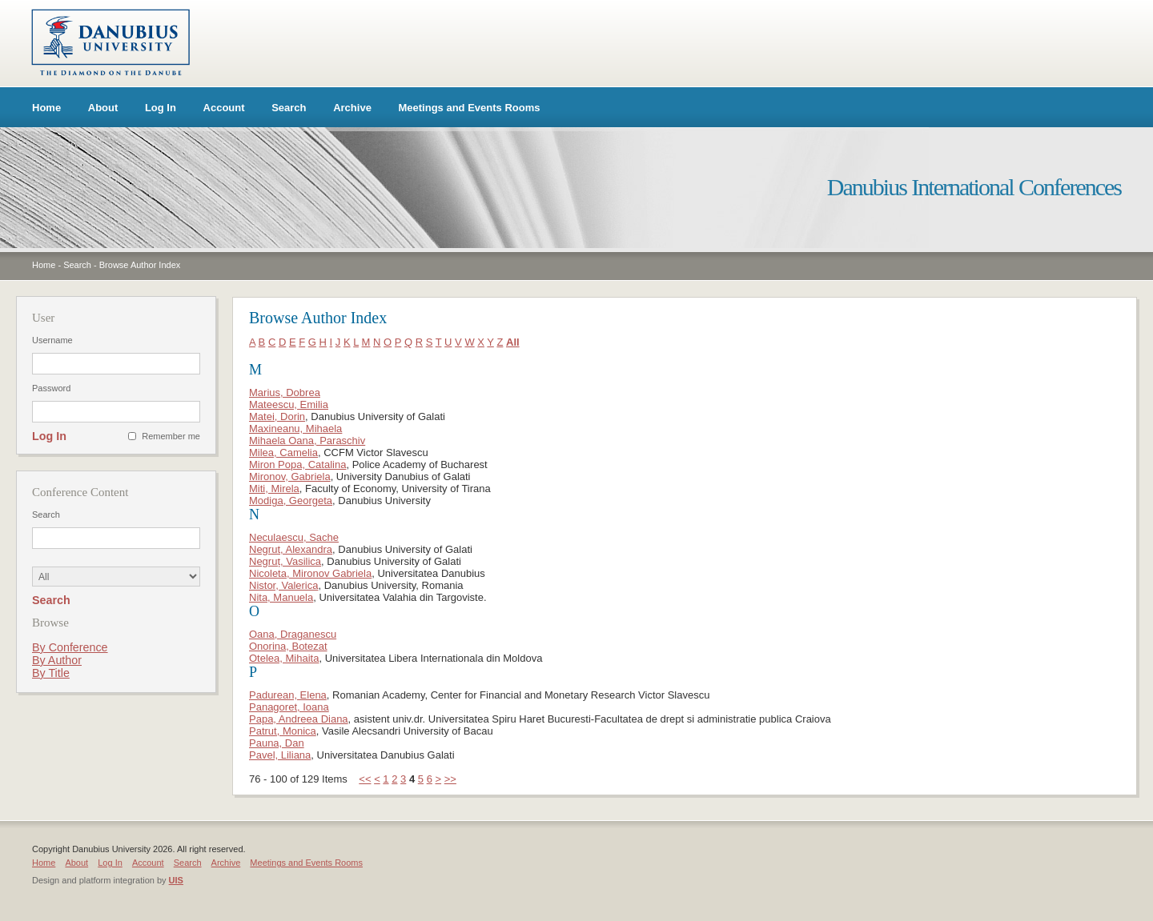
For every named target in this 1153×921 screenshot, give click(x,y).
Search (288, 108)
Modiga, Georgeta (290, 501)
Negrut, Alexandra (290, 549)
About (103, 108)
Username (52, 340)
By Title (51, 673)
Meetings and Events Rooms (469, 108)
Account (224, 108)
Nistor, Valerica (283, 585)
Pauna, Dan (276, 743)
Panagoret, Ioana (289, 707)
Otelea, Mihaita (284, 658)
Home (46, 108)
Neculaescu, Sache (294, 537)
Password (51, 388)
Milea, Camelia (283, 452)
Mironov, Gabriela (290, 477)
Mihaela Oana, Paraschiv (307, 440)
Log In (160, 108)
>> (450, 779)
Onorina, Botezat (288, 646)
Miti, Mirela (274, 489)
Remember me (171, 436)
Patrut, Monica (282, 731)
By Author (57, 660)
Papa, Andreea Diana (298, 719)
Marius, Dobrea (284, 392)
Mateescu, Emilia (288, 404)
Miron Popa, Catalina (297, 464)
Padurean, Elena (288, 695)
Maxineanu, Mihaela (295, 428)
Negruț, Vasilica (285, 561)
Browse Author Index (140, 265)
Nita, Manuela (281, 597)
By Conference (70, 647)
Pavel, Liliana (280, 755)
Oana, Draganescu (292, 634)
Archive (352, 108)
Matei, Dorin (277, 416)
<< (365, 779)
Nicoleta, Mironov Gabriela (310, 573)
